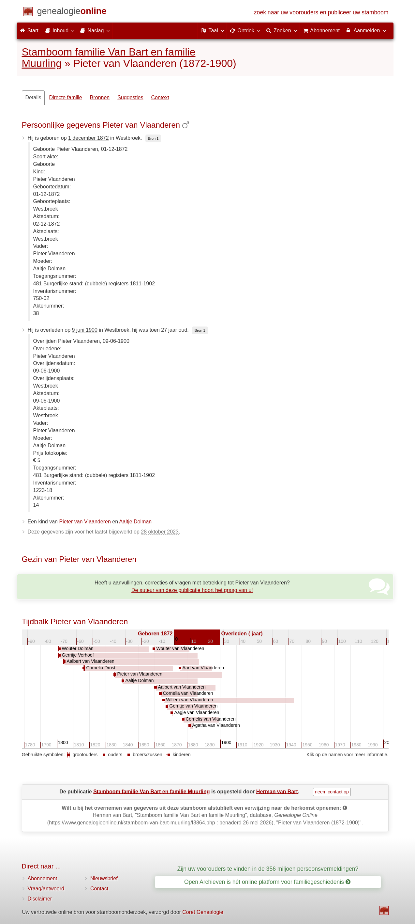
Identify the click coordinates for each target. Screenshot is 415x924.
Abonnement (42, 878)
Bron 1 (153, 138)
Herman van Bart (277, 791)
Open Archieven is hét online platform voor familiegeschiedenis (267, 882)
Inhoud (59, 30)
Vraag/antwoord (46, 888)
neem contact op (332, 791)
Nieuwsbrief (104, 878)
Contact (99, 888)
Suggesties (130, 97)
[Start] (72, 12)
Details (33, 97)
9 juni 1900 (84, 330)
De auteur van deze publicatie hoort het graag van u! (192, 590)
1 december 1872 (88, 138)
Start (29, 30)
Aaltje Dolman (135, 521)
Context (160, 97)
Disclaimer (40, 898)
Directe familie (65, 97)
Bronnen (100, 97)
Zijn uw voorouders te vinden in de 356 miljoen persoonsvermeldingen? (268, 869)
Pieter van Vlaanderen (85, 521)
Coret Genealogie (202, 912)
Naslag (94, 30)
